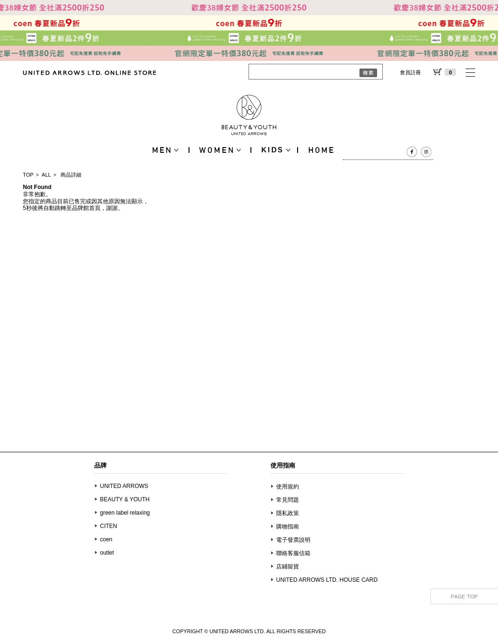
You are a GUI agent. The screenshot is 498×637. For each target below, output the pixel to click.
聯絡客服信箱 (293, 553)
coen (106, 539)
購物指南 (287, 526)
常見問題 (287, 500)
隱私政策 (287, 513)
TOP (28, 175)
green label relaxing (125, 512)
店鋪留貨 (287, 566)
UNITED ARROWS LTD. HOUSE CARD (327, 580)
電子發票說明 (293, 540)
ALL (46, 175)
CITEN (108, 526)
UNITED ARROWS (124, 486)
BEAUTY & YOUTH (124, 499)
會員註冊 (410, 72)
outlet (107, 552)
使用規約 (287, 486)
